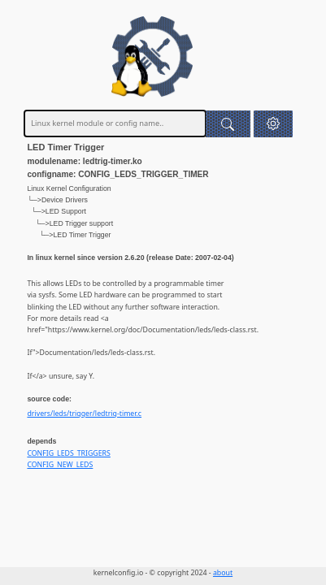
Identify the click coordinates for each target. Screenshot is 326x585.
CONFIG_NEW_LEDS (60, 465)
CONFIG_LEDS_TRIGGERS (68, 453)
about (223, 573)
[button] (273, 123)
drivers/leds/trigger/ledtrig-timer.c (84, 413)
